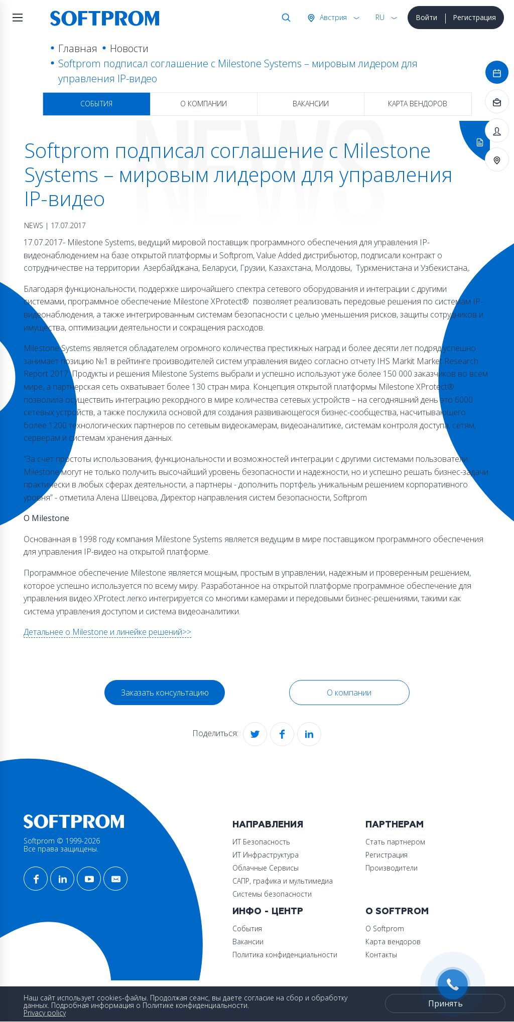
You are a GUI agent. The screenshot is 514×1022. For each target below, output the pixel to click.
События (96, 103)
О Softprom (397, 911)
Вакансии (311, 103)
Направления (267, 824)
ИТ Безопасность (261, 841)
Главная (77, 48)
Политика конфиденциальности (284, 954)
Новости (129, 48)
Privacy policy (45, 1012)
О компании (203, 103)
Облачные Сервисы (265, 868)
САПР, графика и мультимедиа (282, 881)
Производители (391, 868)
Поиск (284, 17)
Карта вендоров (417, 103)
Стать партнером (395, 841)
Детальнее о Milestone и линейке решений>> (107, 631)
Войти (426, 17)
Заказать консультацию (165, 692)
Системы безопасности (272, 894)
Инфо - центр (267, 911)
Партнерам (394, 824)
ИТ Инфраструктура (265, 855)
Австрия (332, 17)
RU (379, 17)
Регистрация (474, 17)
